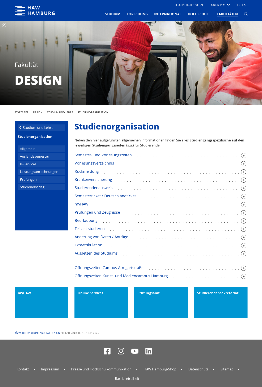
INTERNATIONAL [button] (167, 14)
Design (37, 112)
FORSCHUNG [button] (137, 14)
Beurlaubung (86, 220)
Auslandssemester (34, 156)
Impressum (50, 369)
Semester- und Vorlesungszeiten (103, 154)
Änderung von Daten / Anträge (101, 236)
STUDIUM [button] (112, 14)
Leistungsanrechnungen (39, 171)
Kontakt (23, 369)
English (242, 5)
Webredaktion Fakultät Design (39, 333)
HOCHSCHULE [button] (199, 14)
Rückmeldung (87, 171)
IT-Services (28, 164)
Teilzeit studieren (90, 228)
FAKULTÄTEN (227, 13)
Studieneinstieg (32, 187)
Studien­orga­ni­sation (35, 136)
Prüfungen (28, 179)
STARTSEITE (22, 112)
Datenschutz (198, 369)
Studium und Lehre (60, 112)
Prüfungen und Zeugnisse (97, 212)
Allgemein (27, 148)
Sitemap (226, 369)
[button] (220, 5)
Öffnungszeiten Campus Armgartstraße (109, 267)
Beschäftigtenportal (189, 5)
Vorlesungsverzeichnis (94, 163)
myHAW (82, 204)
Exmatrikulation (88, 244)
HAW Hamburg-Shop (160, 369)
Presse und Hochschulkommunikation (101, 369)
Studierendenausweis (94, 187)
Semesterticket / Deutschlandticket (105, 195)
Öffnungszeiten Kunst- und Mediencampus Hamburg (121, 275)
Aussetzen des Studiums (96, 253)
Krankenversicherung (93, 179)
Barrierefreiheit (127, 378)
